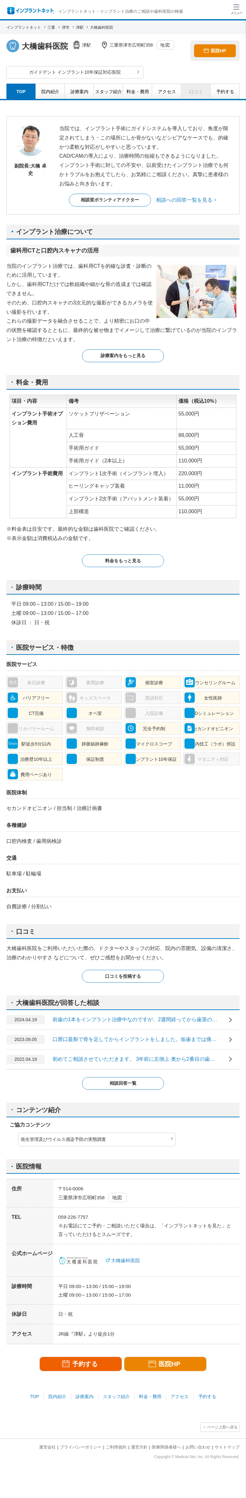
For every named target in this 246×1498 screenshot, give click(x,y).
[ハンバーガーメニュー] (236, 9)
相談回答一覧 (123, 1083)
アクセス (180, 1396)
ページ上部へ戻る (222, 1427)
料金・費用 (150, 1396)
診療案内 (85, 1396)
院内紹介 (57, 1396)
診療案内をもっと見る (123, 355)
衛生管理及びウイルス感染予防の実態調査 (63, 1139)
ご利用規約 (116, 1447)
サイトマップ (227, 1447)
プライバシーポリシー (81, 1447)
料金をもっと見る (123, 560)
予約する (207, 1396)
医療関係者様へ (166, 1447)
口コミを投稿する (123, 976)
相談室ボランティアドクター (110, 199)
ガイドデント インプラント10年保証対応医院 (74, 72)
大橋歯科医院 (125, 1260)
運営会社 (47, 1447)
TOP (34, 1396)
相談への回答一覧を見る (184, 200)
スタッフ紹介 (116, 1396)
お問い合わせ (197, 1447)
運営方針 (139, 1447)
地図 (165, 45)
